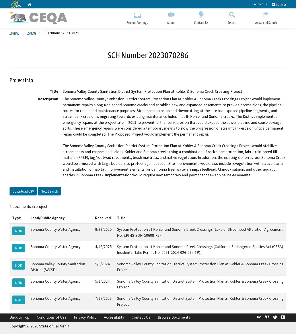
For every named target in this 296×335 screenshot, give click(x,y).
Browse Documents (174, 317)
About (171, 17)
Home (14, 33)
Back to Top (19, 317)
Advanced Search (266, 17)
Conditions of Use (51, 317)
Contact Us (259, 4)
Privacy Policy (85, 317)
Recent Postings (137, 17)
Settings (278, 4)
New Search (49, 192)
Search (232, 17)
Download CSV (23, 192)
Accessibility (114, 317)
